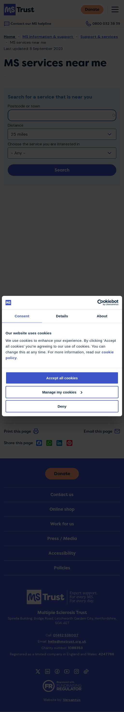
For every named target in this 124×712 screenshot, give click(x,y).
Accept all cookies (62, 378)
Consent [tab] (22, 316)
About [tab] (102, 316)
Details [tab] (62, 316)
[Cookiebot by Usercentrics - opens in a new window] (97, 303)
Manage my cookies (62, 392)
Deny (62, 406)
